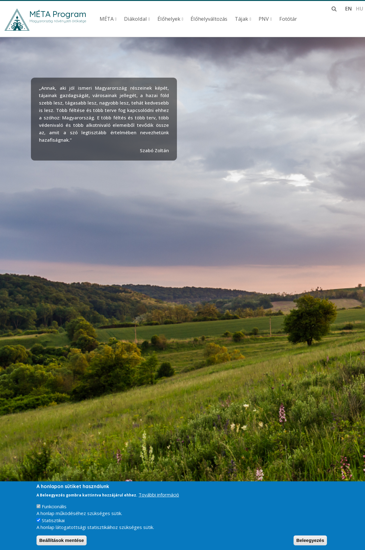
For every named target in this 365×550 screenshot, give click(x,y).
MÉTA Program (57, 14)
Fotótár (288, 18)
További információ (159, 495)
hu (359, 8)
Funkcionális (54, 506)
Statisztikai (53, 520)
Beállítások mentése (61, 540)
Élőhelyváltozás (209, 18)
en (348, 8)
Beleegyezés (310, 540)
